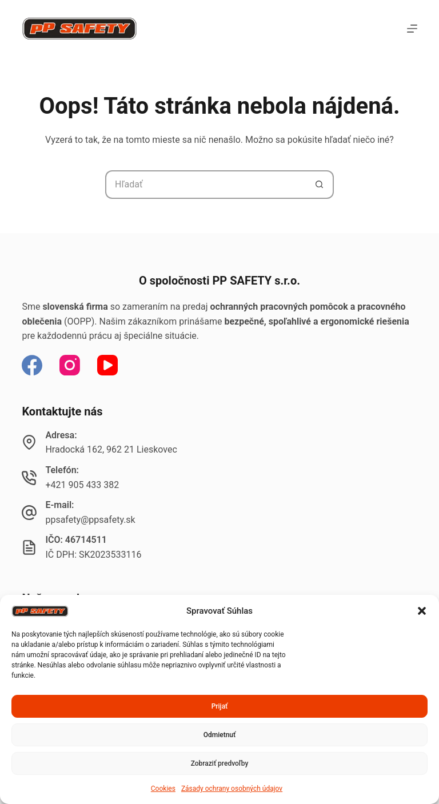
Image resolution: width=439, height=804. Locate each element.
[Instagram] (69, 365)
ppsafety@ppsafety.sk (90, 519)
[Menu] (412, 28)
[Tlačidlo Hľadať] (319, 184)
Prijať (219, 706)
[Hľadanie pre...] (205, 184)
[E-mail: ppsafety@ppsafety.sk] (29, 512)
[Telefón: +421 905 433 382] (29, 477)
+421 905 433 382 (82, 484)
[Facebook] (32, 365)
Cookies (163, 789)
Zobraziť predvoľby (220, 763)
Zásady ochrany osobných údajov (231, 789)
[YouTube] (107, 365)
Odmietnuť (219, 735)
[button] (422, 611)
